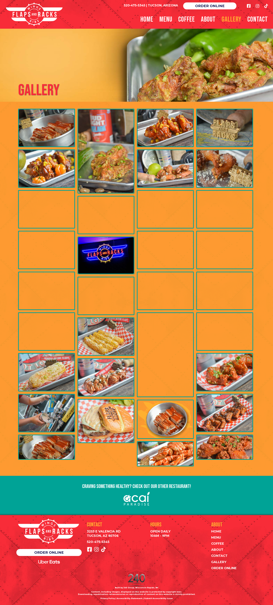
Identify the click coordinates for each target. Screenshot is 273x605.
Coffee (217, 544)
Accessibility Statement (129, 598)
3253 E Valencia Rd (104, 531)
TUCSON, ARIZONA (163, 5)
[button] (209, 5)
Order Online (224, 568)
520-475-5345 (134, 5)
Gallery (218, 562)
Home (216, 531)
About (217, 550)
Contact (219, 556)
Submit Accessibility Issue (158, 598)
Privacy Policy (107, 598)
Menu (216, 537)
